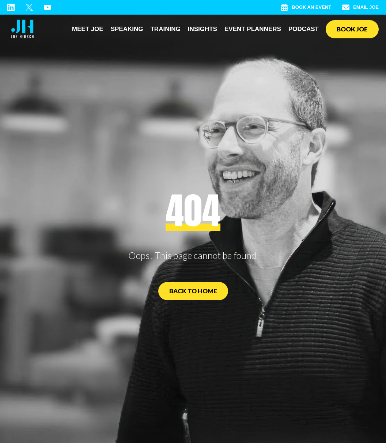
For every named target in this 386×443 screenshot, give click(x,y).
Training (165, 29)
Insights (202, 29)
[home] (22, 29)
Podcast (303, 29)
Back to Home (193, 291)
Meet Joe (87, 29)
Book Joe (352, 29)
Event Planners (252, 29)
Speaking (127, 29)
